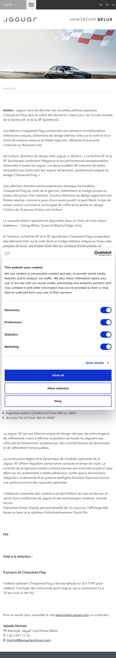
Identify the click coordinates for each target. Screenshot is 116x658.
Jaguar (10, 4)
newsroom (91, 19)
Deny (58, 401)
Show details (95, 362)
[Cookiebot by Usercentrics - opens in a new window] (94, 253)
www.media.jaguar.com (72, 614)
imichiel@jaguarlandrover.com (29, 640)
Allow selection (58, 388)
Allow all (58, 375)
